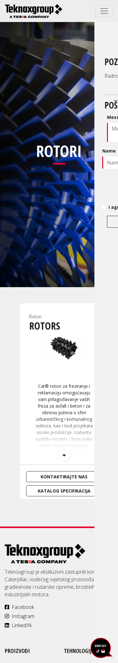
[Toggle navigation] (104, 11)
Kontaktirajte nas (64, 477)
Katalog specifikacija (64, 491)
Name (109, 151)
